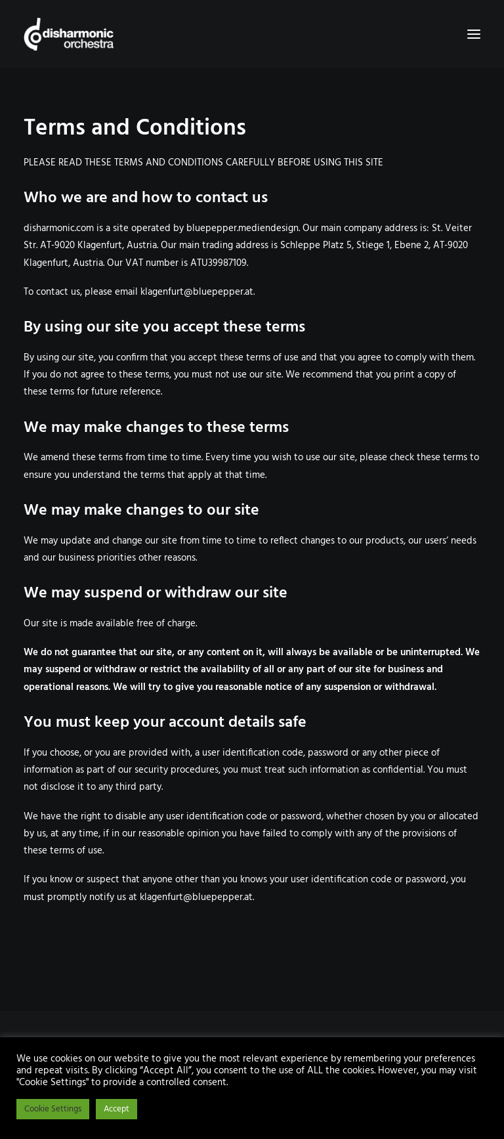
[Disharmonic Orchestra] (252, 34)
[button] (474, 34)
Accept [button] (116, 1109)
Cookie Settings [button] (52, 1109)
